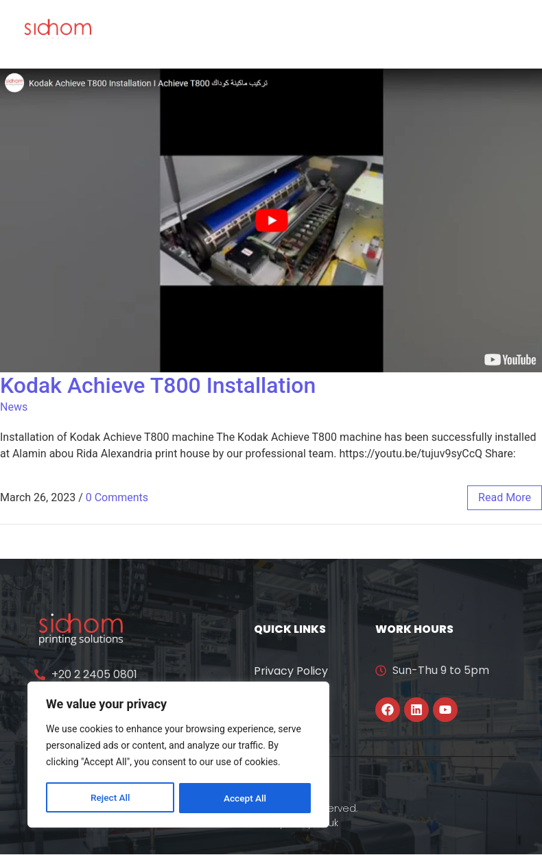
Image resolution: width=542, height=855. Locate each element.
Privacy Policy (291, 671)
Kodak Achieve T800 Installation (158, 385)
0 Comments (117, 497)
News (13, 406)
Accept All (245, 798)
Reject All (110, 798)
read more (504, 497)
